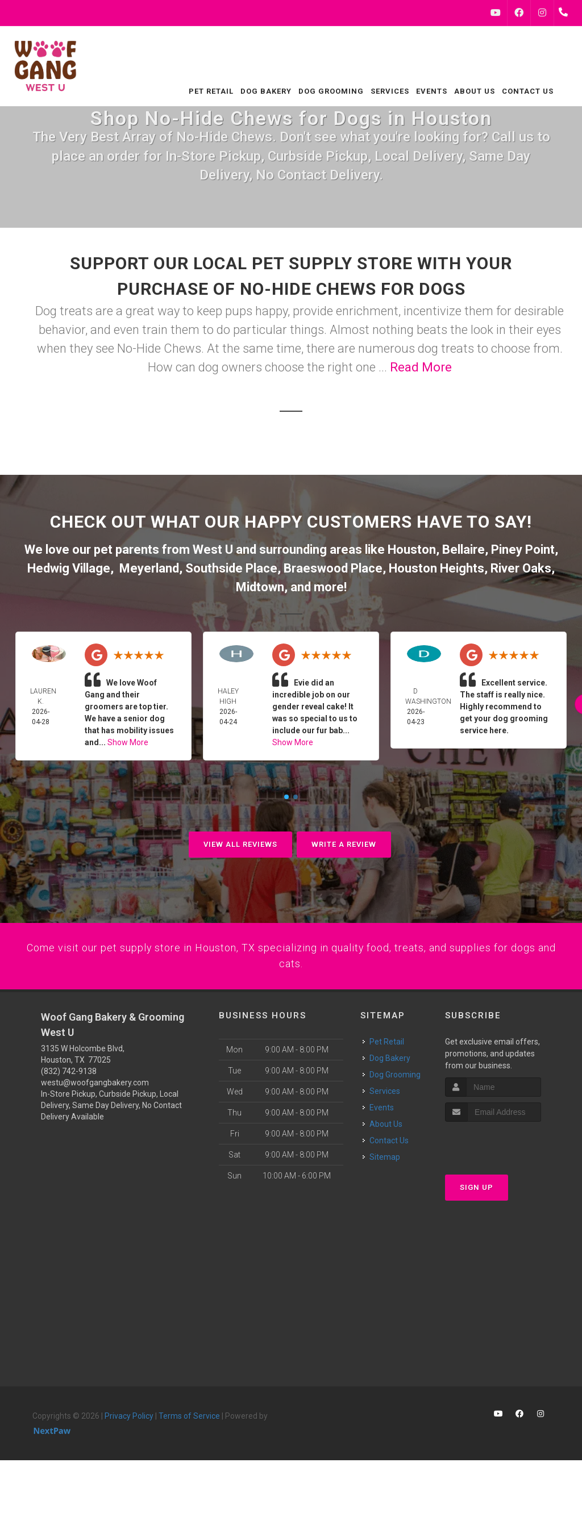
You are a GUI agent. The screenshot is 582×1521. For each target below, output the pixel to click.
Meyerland (149, 568)
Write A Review (343, 844)
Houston (412, 549)
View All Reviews (240, 844)
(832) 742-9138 (69, 1093)
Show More (127, 742)
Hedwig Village (68, 568)
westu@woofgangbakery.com (95, 1104)
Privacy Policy (129, 1438)
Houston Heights (436, 568)
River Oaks (520, 568)
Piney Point (523, 549)
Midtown (260, 587)
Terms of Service (189, 1438)
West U (213, 549)
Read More (421, 367)
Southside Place (231, 568)
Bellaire (463, 549)
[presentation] (505, 1165)
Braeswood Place (333, 568)
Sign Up (476, 1209)
